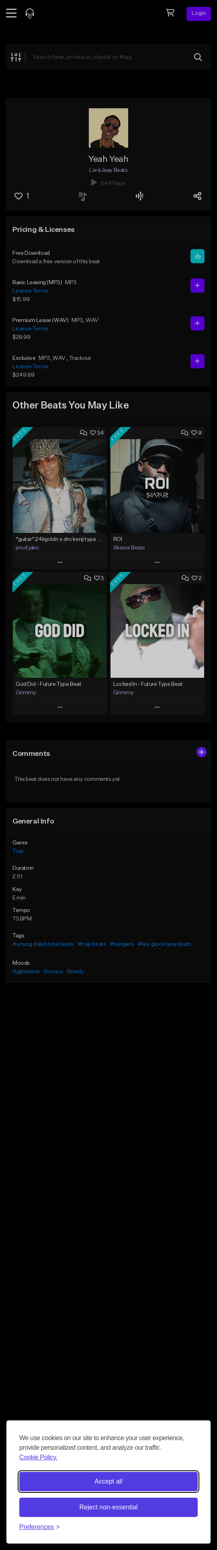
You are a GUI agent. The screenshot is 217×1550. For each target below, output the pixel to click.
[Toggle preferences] (39, 1527)
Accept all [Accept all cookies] (108, 1481)
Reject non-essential (109, 1507)
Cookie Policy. (38, 1457)
